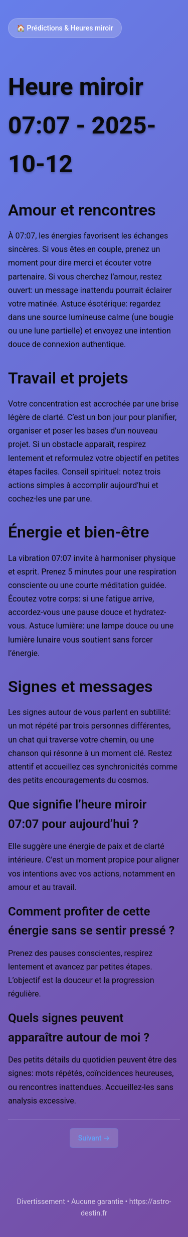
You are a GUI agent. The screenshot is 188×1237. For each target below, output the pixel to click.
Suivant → (94, 1138)
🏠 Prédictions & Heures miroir (65, 28)
